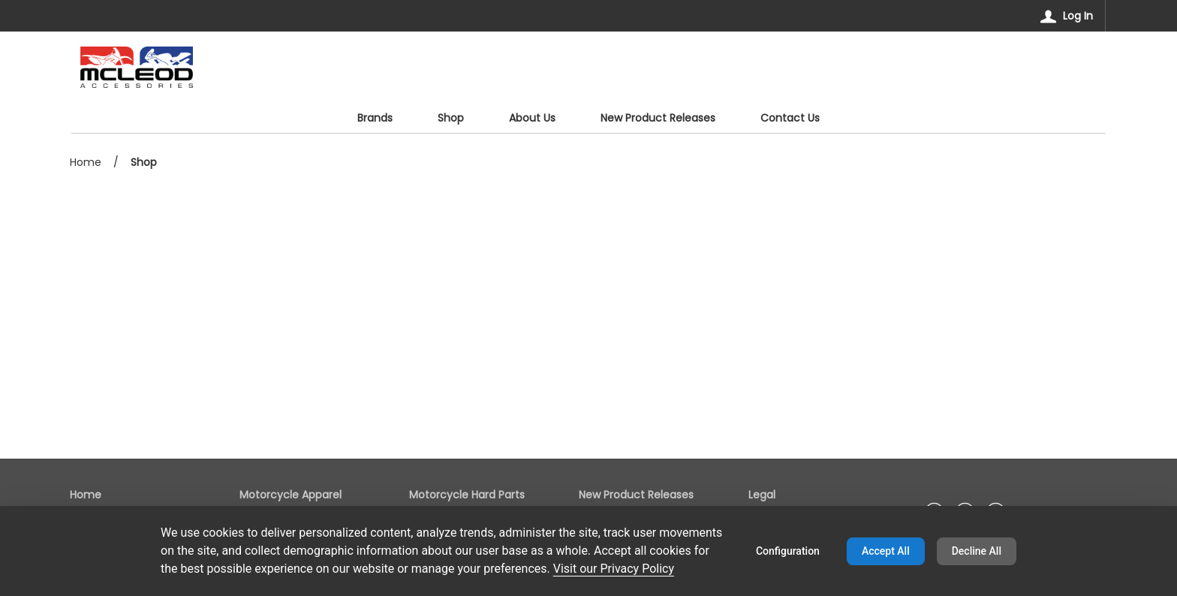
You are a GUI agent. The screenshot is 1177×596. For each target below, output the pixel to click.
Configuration (788, 551)
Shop (144, 162)
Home (85, 162)
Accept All (886, 551)
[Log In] (1067, 16)
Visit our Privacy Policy (613, 568)
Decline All (976, 551)
